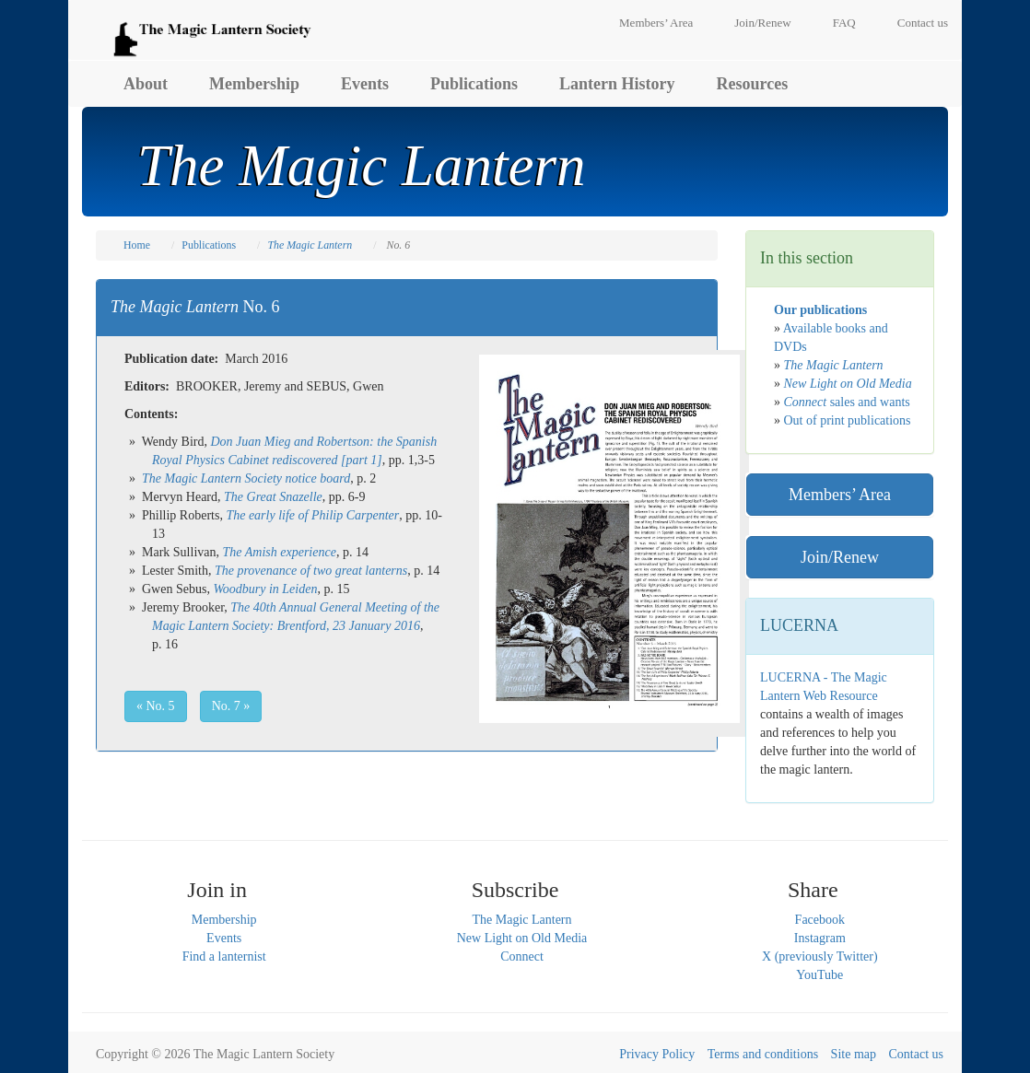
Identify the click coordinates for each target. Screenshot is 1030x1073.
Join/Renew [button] (840, 557)
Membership (254, 84)
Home (136, 245)
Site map (853, 1054)
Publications (474, 84)
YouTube (819, 975)
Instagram (820, 938)
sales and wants (847, 402)
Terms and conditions (763, 1054)
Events (365, 84)
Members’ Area (656, 22)
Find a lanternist (224, 956)
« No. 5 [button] (155, 706)
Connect (522, 956)
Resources (753, 84)
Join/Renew (762, 22)
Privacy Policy (657, 1054)
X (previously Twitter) (820, 956)
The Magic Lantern (521, 920)
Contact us (922, 22)
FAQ (844, 22)
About (145, 84)
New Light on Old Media (522, 938)
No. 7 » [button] (231, 706)
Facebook (820, 920)
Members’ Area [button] (840, 494)
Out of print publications (847, 420)
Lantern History (617, 84)
